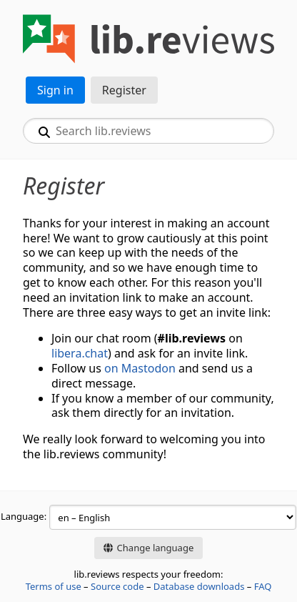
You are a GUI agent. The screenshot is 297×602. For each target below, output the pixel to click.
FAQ (263, 586)
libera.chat (79, 353)
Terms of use (53, 586)
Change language (148, 547)
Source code (117, 586)
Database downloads (199, 586)
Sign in (55, 90)
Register (124, 90)
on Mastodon (140, 368)
